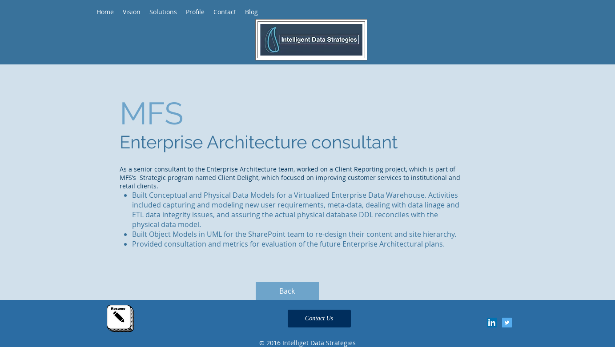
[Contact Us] (319, 318)
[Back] (287, 291)
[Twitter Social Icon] (507, 322)
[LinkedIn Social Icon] (492, 322)
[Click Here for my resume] (120, 318)
